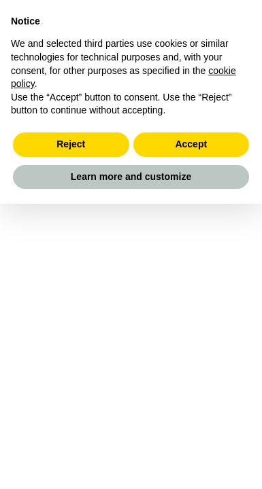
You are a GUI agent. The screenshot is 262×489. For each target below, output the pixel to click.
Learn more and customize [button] (131, 176)
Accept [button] (191, 144)
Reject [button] (70, 144)
